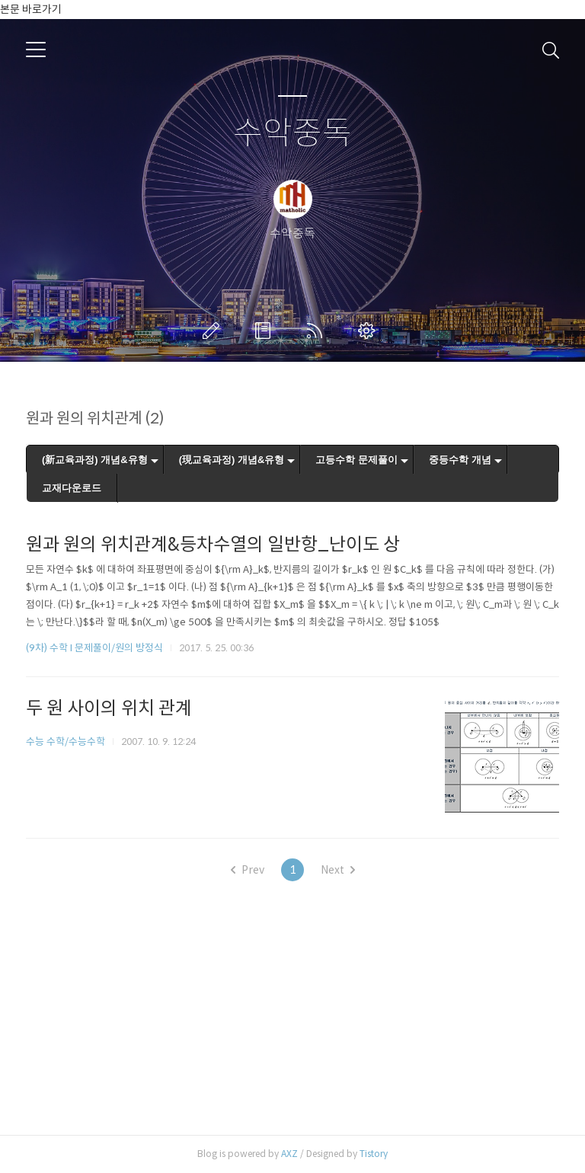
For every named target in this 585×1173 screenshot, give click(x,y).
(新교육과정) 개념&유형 (95, 459)
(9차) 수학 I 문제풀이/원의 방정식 (94, 647)
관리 (369, 330)
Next (338, 870)
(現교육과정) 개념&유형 (232, 459)
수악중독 (292, 133)
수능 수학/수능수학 (65, 741)
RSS (317, 330)
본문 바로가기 (31, 9)
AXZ (289, 1153)
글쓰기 (214, 330)
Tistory (374, 1153)
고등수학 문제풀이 (356, 459)
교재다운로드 (71, 488)
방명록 (266, 330)
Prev (247, 870)
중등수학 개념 (460, 459)
